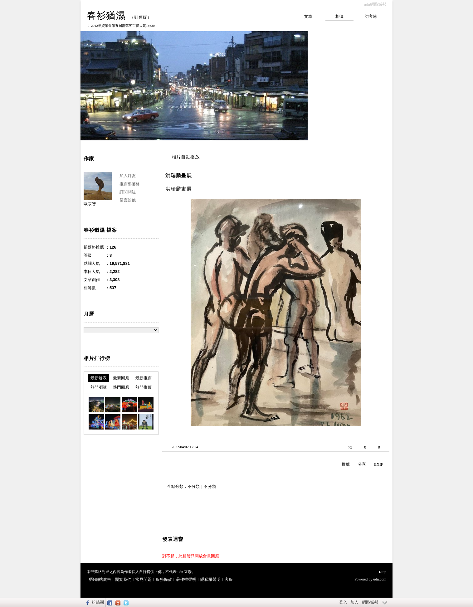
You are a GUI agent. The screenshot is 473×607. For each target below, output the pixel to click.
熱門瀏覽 (98, 387)
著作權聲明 (186, 579)
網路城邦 (370, 602)
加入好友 (127, 175)
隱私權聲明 (210, 579)
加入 (354, 602)
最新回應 (121, 378)
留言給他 (127, 200)
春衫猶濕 (106, 15)
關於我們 (123, 579)
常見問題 (143, 579)
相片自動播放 (186, 156)
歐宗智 (90, 204)
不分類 (194, 486)
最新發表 (98, 378)
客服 (229, 579)
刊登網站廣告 (99, 579)
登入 (343, 602)
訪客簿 (371, 16)
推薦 (346, 464)
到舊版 (140, 17)
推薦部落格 (129, 184)
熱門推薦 (143, 387)
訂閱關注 (127, 192)
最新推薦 (143, 378)
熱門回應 (121, 387)
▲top (382, 572)
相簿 (339, 16)
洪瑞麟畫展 (178, 175)
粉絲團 (98, 602)
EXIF (378, 464)
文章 (308, 16)
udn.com (379, 579)
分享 (362, 464)
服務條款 (164, 579)
